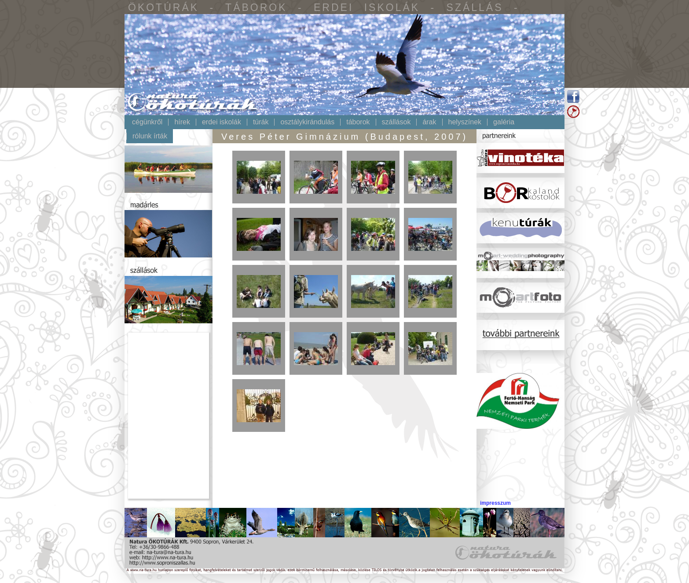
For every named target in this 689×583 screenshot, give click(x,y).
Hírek (182, 122)
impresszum (495, 503)
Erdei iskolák (221, 122)
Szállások (396, 122)
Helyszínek (465, 122)
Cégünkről (147, 122)
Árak (429, 122)
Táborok (358, 122)
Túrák (261, 122)
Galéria (503, 122)
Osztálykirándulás (307, 122)
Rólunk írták (149, 136)
